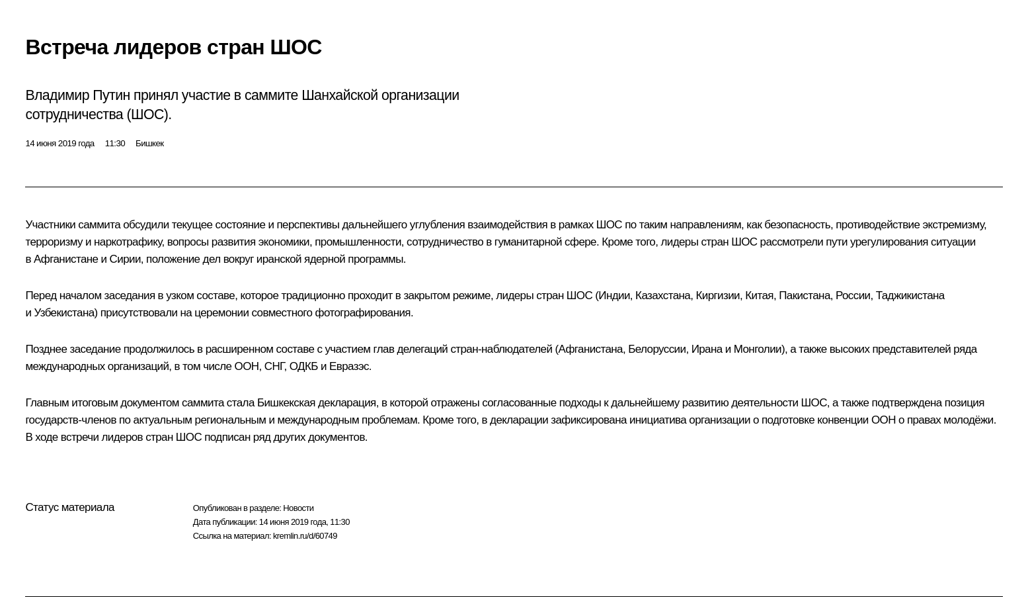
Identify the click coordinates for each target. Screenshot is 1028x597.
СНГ (274, 366)
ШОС (609, 224)
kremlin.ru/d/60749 (305, 536)
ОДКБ (304, 366)
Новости (298, 508)
